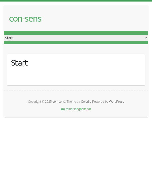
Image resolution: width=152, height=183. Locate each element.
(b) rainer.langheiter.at (76, 109)
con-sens (25, 18)
